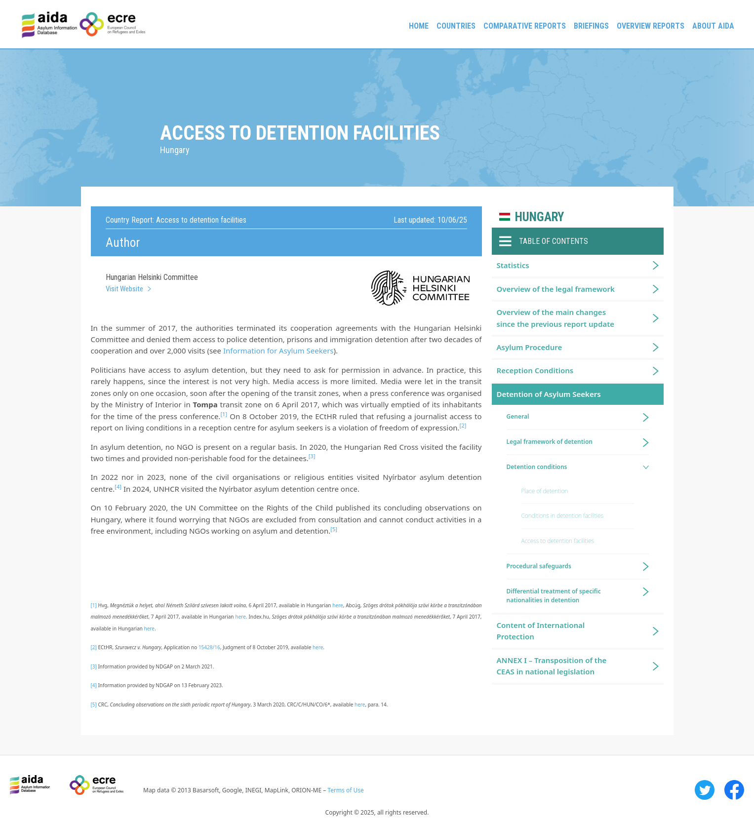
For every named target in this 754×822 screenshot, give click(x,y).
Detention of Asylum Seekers (549, 394)
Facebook (734, 790)
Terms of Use (345, 790)
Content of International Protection (541, 630)
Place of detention (544, 491)
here (337, 605)
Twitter (704, 790)
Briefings (591, 26)
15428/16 (209, 647)
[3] (94, 666)
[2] (94, 647)
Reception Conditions (535, 370)
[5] (94, 704)
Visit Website (124, 288)
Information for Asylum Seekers (278, 350)
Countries (456, 26)
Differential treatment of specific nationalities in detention (554, 596)
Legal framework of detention (550, 441)
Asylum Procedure (529, 347)
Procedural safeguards (539, 566)
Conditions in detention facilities (562, 515)
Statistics (513, 265)
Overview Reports (650, 26)
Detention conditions (537, 467)
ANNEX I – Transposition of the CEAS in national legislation (552, 665)
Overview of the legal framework (556, 289)
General (518, 416)
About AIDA (713, 26)
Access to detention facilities (557, 541)
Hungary (539, 217)
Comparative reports (524, 26)
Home (419, 26)
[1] (94, 605)
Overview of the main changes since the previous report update (556, 317)
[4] (94, 685)
